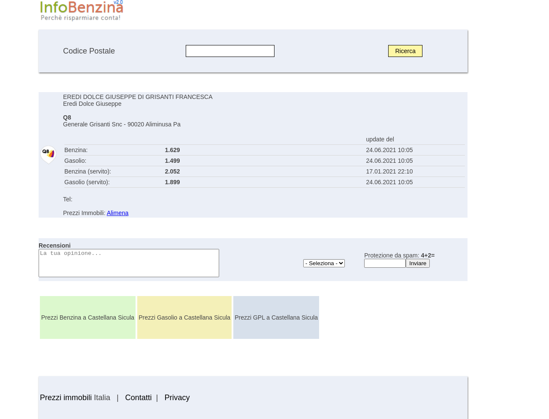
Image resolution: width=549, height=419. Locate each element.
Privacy (177, 397)
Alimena (118, 213)
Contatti (138, 397)
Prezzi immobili (66, 397)
